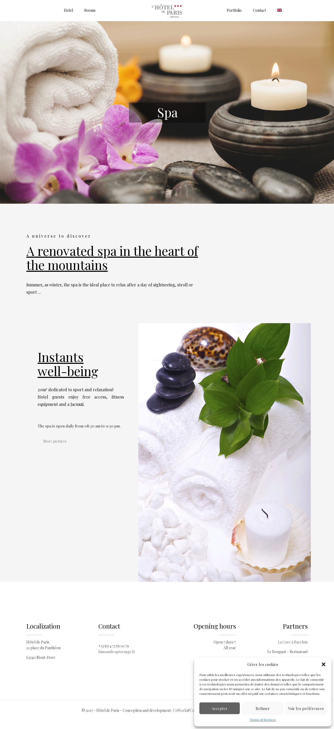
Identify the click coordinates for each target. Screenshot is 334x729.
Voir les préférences (306, 708)
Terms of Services (263, 720)
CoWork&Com (185, 710)
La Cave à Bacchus (293, 642)
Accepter (220, 708)
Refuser (263, 708)
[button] (323, 664)
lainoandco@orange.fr (116, 651)
